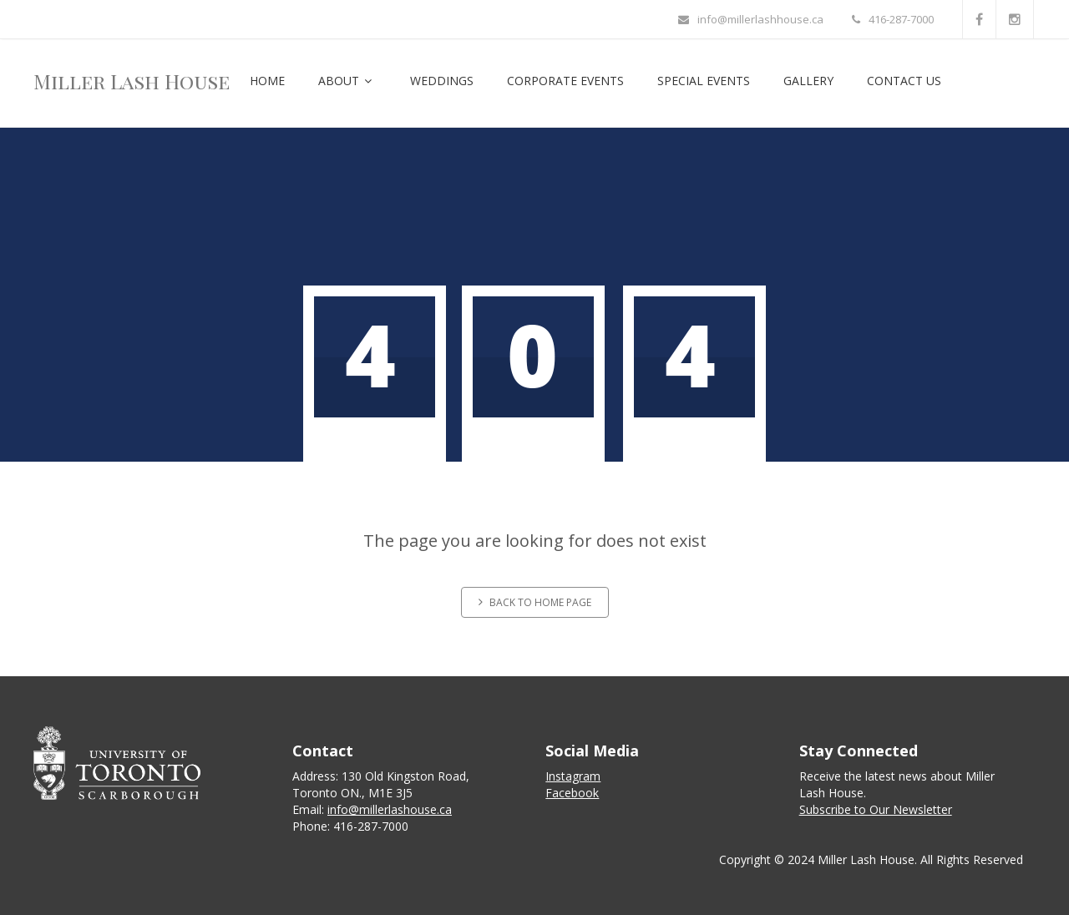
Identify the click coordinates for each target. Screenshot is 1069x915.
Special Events (703, 80)
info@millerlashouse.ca (389, 809)
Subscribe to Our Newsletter (875, 809)
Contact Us (904, 80)
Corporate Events (565, 80)
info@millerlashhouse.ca (750, 19)
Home (267, 80)
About (347, 80)
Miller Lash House (131, 81)
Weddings (442, 80)
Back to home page (535, 602)
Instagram (572, 776)
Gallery (808, 80)
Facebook (572, 793)
